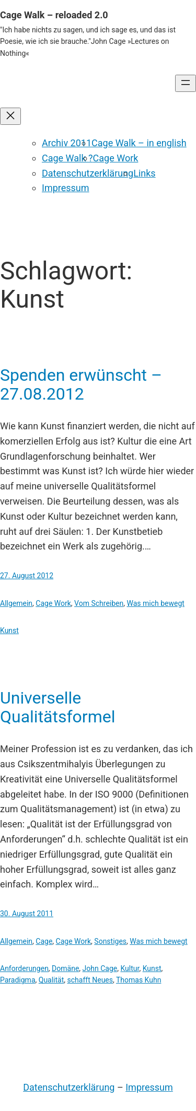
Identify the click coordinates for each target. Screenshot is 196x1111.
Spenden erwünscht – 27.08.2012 (81, 384)
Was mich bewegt (155, 603)
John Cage (100, 968)
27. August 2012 (26, 575)
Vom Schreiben (98, 603)
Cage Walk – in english (139, 142)
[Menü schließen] (10, 116)
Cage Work (116, 158)
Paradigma (18, 980)
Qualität (51, 980)
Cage (44, 941)
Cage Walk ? (67, 158)
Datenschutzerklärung (87, 173)
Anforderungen (24, 968)
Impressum (65, 187)
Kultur (129, 968)
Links (144, 173)
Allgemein (16, 603)
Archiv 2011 (66, 142)
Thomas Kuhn (138, 980)
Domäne (65, 968)
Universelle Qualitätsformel (58, 707)
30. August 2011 (26, 913)
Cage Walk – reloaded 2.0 (54, 14)
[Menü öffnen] (185, 83)
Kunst (9, 630)
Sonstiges (110, 941)
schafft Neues (90, 980)
